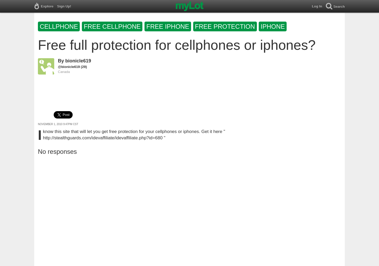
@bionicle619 (69, 67)
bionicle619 (78, 60)
